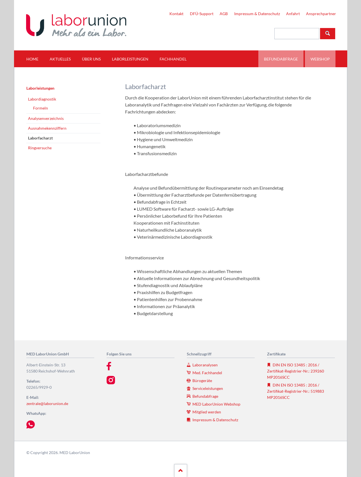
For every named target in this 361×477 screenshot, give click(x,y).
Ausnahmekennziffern (47, 128)
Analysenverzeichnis (46, 118)
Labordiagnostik (42, 99)
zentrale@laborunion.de (47, 403)
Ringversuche (40, 147)
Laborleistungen (40, 88)
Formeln (40, 108)
